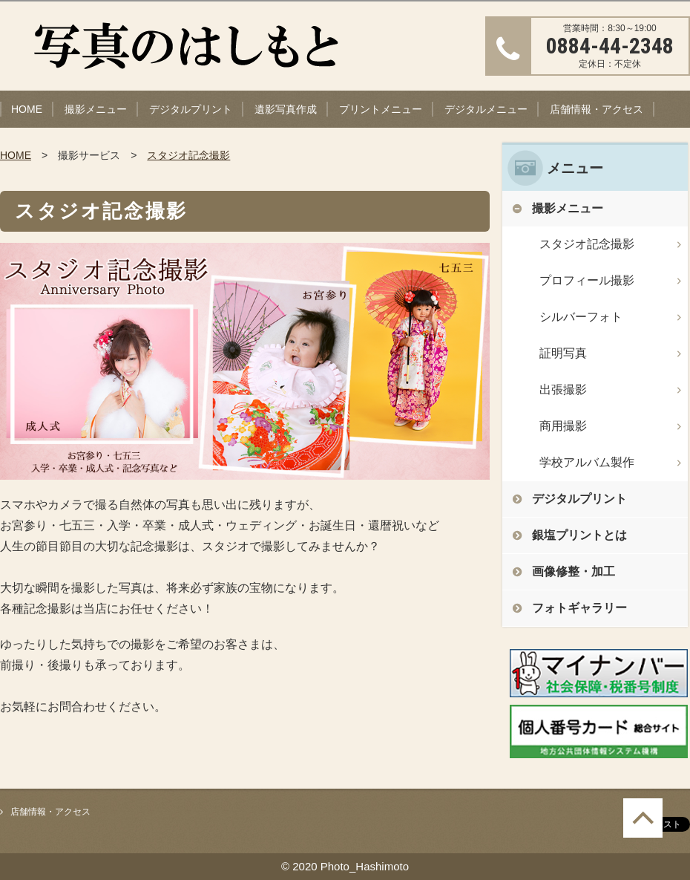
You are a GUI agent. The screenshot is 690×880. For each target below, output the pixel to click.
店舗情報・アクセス (596, 109)
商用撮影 (563, 426)
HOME (26, 109)
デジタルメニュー (486, 109)
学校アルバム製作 (586, 462)
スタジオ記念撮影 (188, 155)
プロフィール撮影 (586, 280)
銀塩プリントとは (579, 535)
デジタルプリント (190, 109)
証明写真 (563, 353)
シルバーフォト (580, 316)
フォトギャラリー (579, 608)
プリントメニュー (380, 109)
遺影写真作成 (285, 109)
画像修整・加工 (573, 571)
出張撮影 (563, 389)
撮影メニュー (96, 109)
